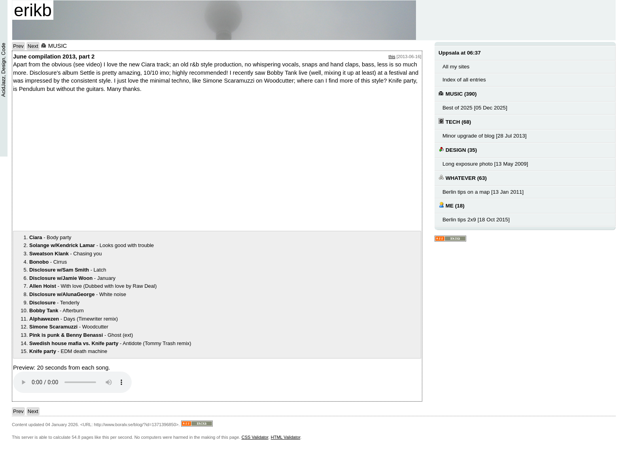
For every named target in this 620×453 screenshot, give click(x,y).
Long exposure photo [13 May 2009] (485, 164)
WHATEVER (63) (463, 177)
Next (33, 46)
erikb (33, 10)
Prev (18, 46)
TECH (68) (455, 121)
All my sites (455, 67)
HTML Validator (286, 437)
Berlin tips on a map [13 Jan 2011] (483, 192)
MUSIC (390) (458, 93)
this (392, 56)
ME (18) (452, 205)
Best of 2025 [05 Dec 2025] (474, 108)
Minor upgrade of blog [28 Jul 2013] (484, 136)
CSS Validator (255, 437)
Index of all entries (464, 80)
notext (123, 161)
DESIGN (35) (458, 149)
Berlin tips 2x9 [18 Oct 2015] (476, 220)
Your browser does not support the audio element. (72, 382)
